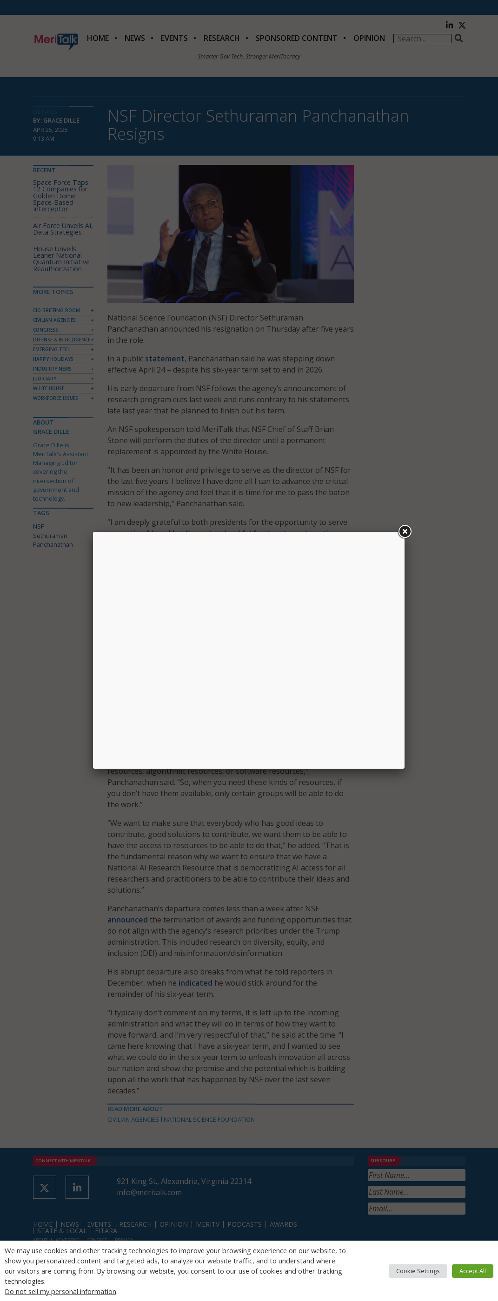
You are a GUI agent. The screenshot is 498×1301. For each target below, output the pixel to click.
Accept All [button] (472, 1271)
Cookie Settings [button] (418, 1271)
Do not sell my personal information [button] (60, 1291)
